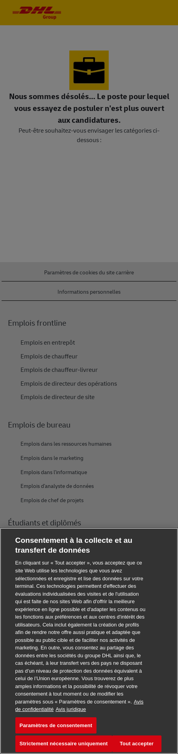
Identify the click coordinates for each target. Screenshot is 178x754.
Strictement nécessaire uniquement (64, 743)
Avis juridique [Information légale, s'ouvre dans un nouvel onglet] (71, 709)
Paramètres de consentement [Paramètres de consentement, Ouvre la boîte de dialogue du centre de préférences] (56, 725)
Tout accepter (137, 743)
